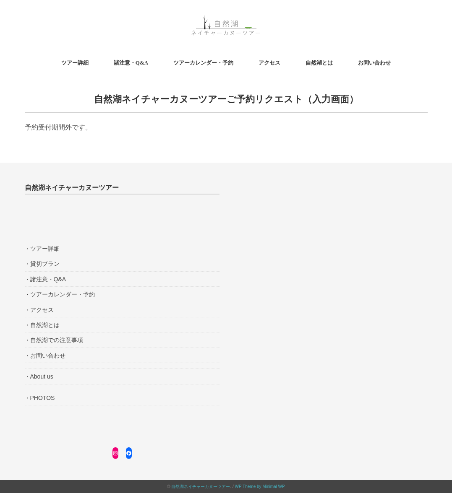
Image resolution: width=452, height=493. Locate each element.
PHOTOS (42, 397)
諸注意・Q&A (131, 63)
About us (41, 376)
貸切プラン (45, 263)
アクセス (269, 63)
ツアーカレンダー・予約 (203, 63)
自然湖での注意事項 (56, 340)
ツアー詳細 (75, 63)
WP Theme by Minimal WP (260, 486)
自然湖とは (319, 63)
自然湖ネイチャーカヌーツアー (200, 486)
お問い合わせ (374, 63)
